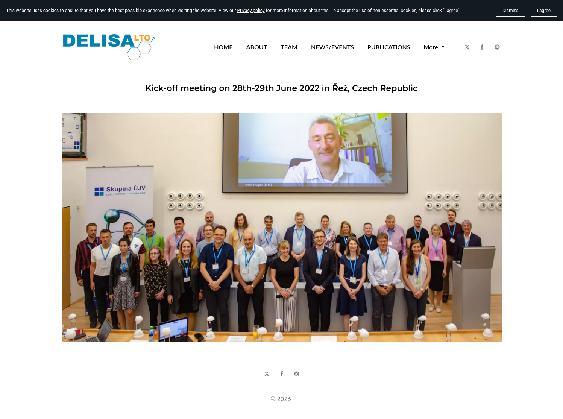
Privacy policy (251, 10)
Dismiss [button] (510, 10)
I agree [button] (544, 10)
